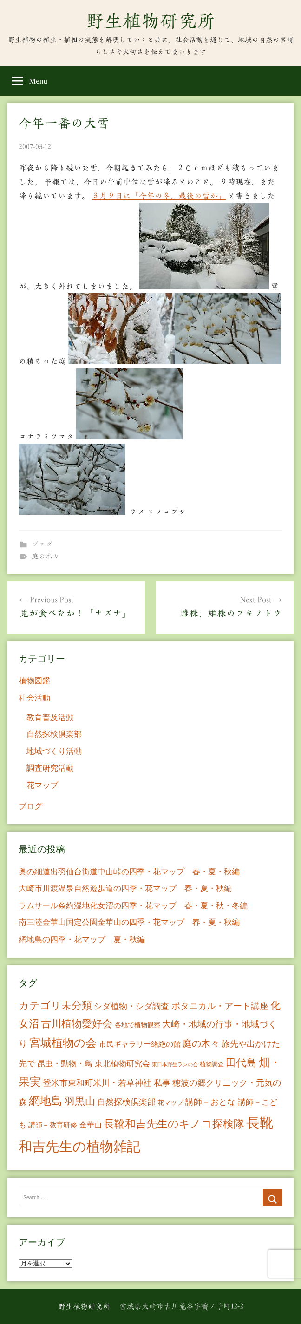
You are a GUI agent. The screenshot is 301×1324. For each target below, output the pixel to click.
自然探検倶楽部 (54, 734)
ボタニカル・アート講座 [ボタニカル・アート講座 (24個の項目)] (219, 1006)
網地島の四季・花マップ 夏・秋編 (82, 939)
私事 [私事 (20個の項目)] (162, 1083)
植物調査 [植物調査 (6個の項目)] (212, 1064)
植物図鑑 (34, 680)
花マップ (42, 785)
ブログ (42, 544)
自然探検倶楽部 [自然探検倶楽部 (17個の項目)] (126, 1102)
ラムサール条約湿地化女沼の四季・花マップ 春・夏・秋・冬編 (133, 905)
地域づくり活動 (54, 751)
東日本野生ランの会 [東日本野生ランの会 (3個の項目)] (175, 1064)
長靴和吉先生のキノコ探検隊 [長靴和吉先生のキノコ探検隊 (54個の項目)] (174, 1124)
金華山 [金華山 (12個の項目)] (90, 1125)
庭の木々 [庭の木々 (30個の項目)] (201, 1043)
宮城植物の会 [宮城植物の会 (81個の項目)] (63, 1042)
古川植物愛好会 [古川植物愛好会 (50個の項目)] (76, 1023)
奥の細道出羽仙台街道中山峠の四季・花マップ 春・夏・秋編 (129, 871)
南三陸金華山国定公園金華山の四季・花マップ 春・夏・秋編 (129, 922)
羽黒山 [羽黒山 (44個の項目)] (80, 1101)
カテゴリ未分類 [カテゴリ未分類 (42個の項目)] (55, 1005)
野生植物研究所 (150, 21)
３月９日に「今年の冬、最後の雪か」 (159, 196)
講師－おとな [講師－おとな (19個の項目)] (210, 1102)
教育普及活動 (50, 717)
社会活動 (34, 698)
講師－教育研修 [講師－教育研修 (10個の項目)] (52, 1125)
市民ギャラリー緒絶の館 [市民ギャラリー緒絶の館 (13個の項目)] (140, 1044)
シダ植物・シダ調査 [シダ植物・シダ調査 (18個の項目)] (131, 1006)
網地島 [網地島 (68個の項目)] (45, 1101)
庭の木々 (45, 556)
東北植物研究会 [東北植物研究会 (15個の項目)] (122, 1063)
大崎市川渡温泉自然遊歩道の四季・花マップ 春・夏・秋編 (125, 888)
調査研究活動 (50, 768)
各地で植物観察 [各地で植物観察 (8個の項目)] (137, 1025)
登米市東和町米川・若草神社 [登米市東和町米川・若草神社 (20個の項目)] (97, 1083)
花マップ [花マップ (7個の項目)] (170, 1102)
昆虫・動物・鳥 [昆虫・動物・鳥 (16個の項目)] (64, 1063)
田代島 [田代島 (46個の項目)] (241, 1062)
